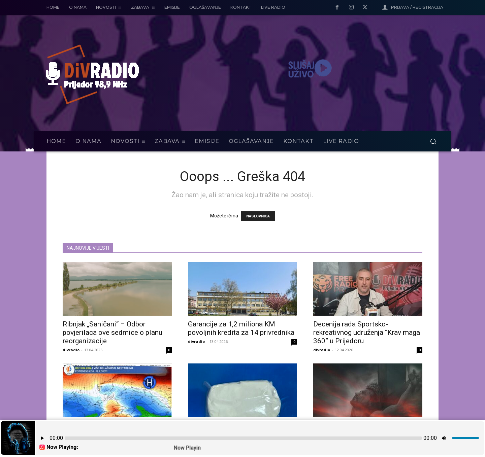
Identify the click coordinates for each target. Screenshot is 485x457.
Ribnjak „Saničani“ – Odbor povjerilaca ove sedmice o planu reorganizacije (112, 332)
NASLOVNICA (258, 216)
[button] (433, 141)
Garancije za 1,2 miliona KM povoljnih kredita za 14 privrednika (241, 328)
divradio (71, 349)
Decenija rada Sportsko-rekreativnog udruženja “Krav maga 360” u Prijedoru (366, 332)
